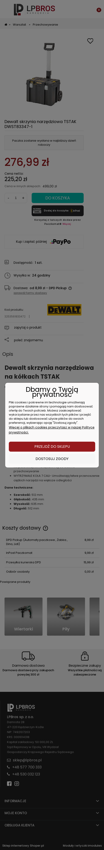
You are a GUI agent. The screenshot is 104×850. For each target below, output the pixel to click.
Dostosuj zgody (52, 458)
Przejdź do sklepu (52, 446)
